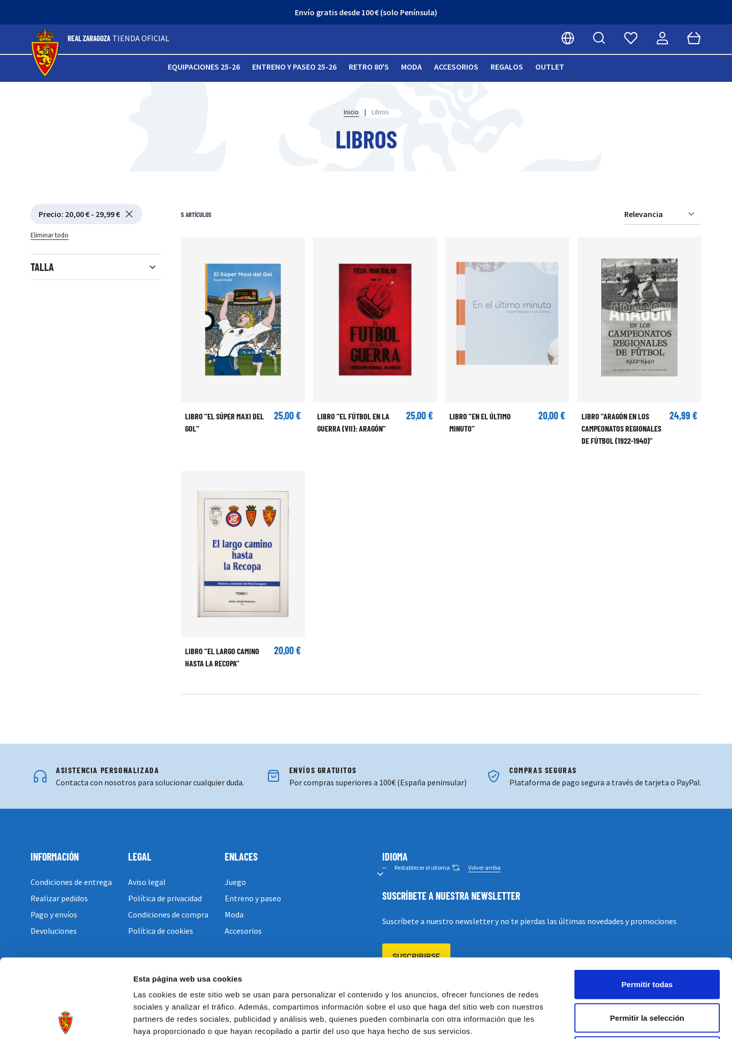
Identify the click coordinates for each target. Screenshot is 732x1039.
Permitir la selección (647, 939)
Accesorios (456, 67)
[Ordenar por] (663, 214)
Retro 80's (369, 67)
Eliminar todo (49, 235)
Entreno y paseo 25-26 (294, 67)
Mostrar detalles (550, 1019)
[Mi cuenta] (662, 38)
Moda (411, 67)
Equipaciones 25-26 (204, 67)
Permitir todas (647, 905)
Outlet (549, 67)
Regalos (507, 67)
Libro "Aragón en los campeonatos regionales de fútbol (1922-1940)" (621, 428)
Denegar (647, 972)
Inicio (351, 112)
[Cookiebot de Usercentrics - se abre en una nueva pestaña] (65, 1019)
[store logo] (44, 53)
